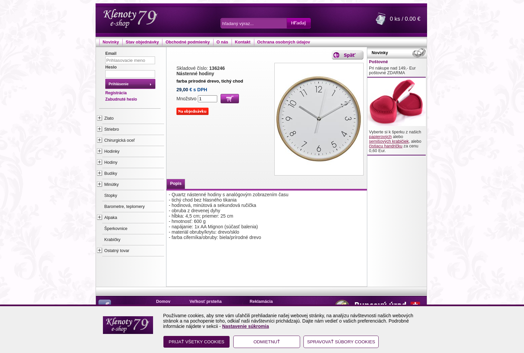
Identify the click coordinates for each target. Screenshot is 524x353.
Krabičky (112, 239)
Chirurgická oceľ (119, 140)
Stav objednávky (142, 42)
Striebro (111, 129)
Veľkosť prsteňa (205, 301)
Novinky (111, 42)
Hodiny (110, 162)
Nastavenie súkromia (245, 326)
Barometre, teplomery (124, 206)
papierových (380, 136)
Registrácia (116, 93)
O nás (222, 42)
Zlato (109, 118)
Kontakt (243, 42)
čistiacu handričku (385, 146)
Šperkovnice (115, 228)
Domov (163, 301)
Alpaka (110, 217)
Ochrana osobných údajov (283, 42)
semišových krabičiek (389, 141)
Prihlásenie (119, 84)
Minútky (111, 184)
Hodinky (112, 151)
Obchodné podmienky (187, 42)
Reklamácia (261, 301)
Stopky (110, 195)
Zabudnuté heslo (121, 99)
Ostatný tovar (116, 250)
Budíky (110, 173)
